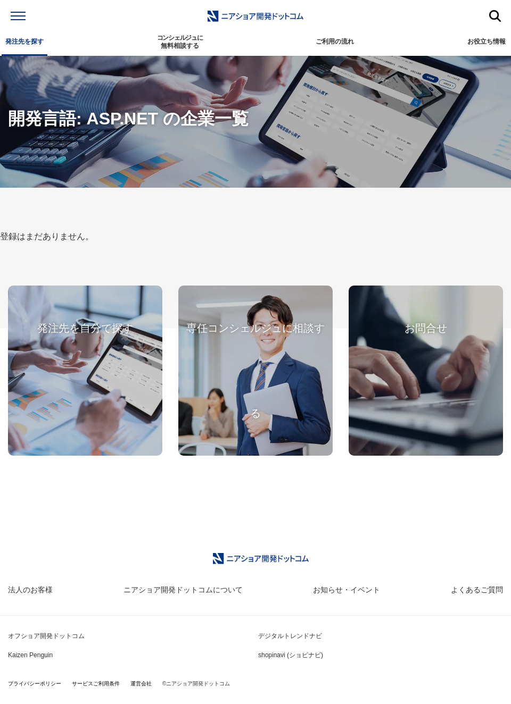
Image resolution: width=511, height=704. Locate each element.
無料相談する (180, 41)
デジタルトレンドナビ (290, 636)
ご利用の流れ (335, 41)
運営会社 (141, 683)
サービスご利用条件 (96, 683)
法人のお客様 (30, 589)
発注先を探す (24, 41)
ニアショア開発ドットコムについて (183, 589)
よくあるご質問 (477, 589)
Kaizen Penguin (30, 655)
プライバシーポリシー (34, 683)
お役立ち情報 (486, 41)
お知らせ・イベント (346, 589)
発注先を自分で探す (85, 328)
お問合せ (426, 328)
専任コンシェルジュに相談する (255, 370)
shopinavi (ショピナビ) (290, 655)
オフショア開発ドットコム (46, 636)
